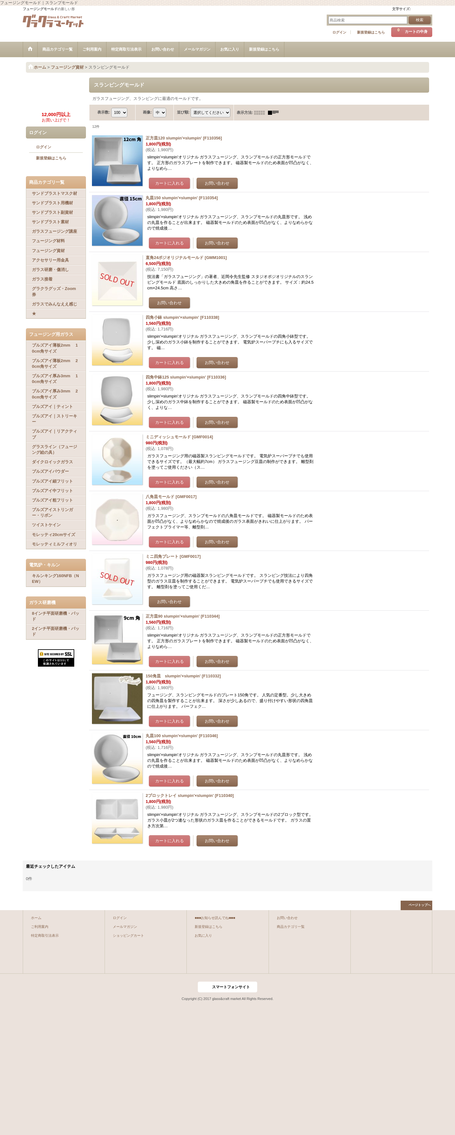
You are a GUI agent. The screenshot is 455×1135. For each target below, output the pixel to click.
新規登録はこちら (371, 32)
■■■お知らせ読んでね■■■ (215, 918)
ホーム (36, 918)
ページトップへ (420, 905)
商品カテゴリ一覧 (291, 926)
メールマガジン (125, 926)
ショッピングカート (128, 935)
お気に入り (203, 935)
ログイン (339, 32)
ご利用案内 (39, 926)
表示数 (103, 112)
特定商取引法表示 (45, 935)
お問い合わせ (287, 918)
